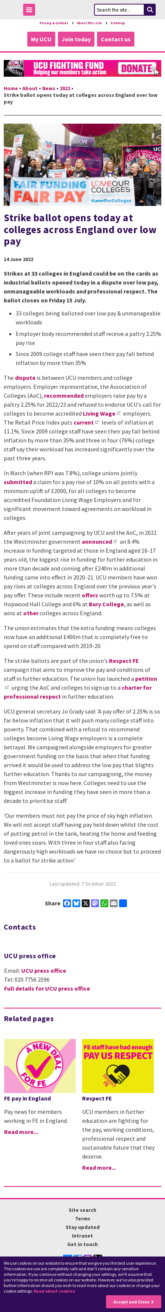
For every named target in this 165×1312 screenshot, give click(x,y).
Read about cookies (54, 1291)
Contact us (116, 39)
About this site (89, 23)
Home (11, 88)
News (48, 88)
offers (90, 595)
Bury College (106, 604)
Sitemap (117, 23)
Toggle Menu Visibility (31, 11)
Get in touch (82, 1244)
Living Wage (99, 413)
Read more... (21, 1131)
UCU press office (43, 970)
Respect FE (124, 660)
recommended (64, 395)
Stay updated (83, 1227)
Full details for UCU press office (47, 988)
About (30, 88)
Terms (82, 1218)
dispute (25, 377)
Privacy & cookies (54, 23)
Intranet (82, 1235)
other (30, 613)
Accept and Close (131, 1302)
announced (97, 541)
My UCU (41, 39)
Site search (82, 1210)
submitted (18, 482)
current (84, 422)
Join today (76, 39)
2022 (65, 88)
